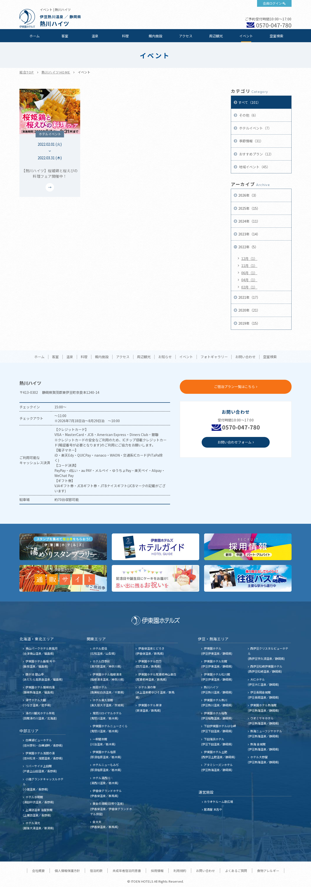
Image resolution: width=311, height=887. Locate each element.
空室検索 (276, 35)
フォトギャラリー (214, 357)
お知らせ (165, 357)
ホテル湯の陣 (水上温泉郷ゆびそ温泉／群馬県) (155, 692)
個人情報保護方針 (67, 870)
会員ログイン (272, 3)
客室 (64, 35)
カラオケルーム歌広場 (218, 801)
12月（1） (249, 258)
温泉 (95, 35)
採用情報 (157, 870)
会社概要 (38, 870)
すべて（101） (249, 102)
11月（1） (249, 265)
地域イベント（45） (254, 166)
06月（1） (249, 272)
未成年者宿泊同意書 (126, 870)
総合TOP (26, 72)
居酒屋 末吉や (213, 809)
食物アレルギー (268, 870)
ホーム (34, 35)
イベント (246, 35)
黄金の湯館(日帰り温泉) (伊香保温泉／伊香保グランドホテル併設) (111, 808)
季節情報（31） (250, 140)
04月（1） (249, 279)
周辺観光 (216, 35)
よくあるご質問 (236, 870)
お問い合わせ (245, 357)
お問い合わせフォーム (234, 442)
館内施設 (155, 35)
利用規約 (179, 870)
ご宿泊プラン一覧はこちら (234, 386)
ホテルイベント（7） (255, 128)
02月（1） (249, 287)
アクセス (185, 35)
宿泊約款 (96, 870)
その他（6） (248, 115)
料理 (125, 35)
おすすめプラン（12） (256, 154)
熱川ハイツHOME (56, 72)
